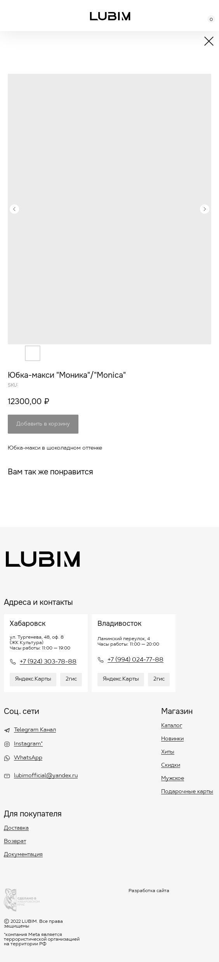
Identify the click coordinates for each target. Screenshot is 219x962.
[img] (110, 16)
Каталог (171, 726)
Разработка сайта (149, 891)
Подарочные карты (187, 792)
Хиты (167, 752)
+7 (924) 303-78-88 (48, 662)
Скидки (170, 765)
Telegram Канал (35, 730)
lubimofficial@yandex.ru (46, 776)
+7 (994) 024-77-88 (135, 660)
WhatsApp (28, 758)
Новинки (172, 739)
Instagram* (28, 744)
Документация (23, 855)
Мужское (172, 778)
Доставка (16, 828)
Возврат (15, 841)
